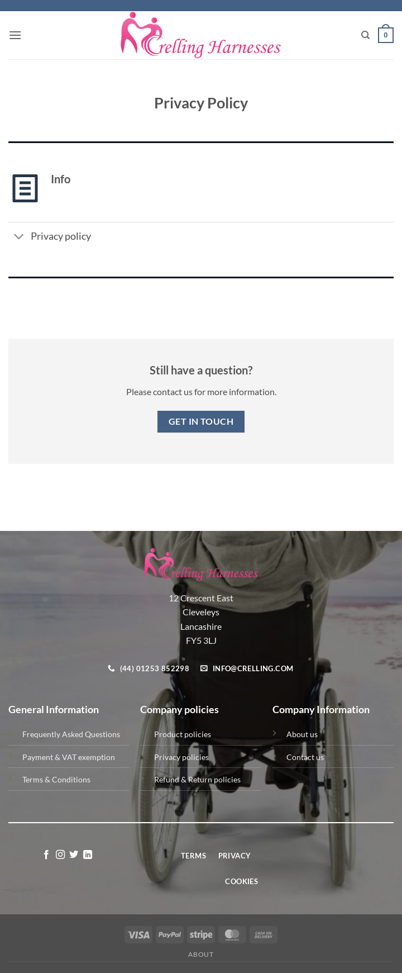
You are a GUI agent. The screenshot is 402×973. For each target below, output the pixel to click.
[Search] (365, 35)
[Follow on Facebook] (46, 855)
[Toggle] (19, 237)
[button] (15, 35)
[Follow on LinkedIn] (87, 855)
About (200, 954)
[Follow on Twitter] (73, 855)
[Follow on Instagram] (60, 855)
